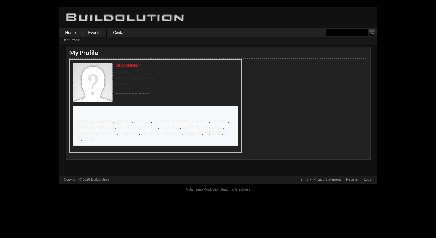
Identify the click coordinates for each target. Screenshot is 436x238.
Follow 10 (105, 127)
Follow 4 (142, 121)
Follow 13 (170, 127)
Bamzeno (196, 189)
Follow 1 (85, 121)
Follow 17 (107, 133)
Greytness (242, 189)
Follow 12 (148, 127)
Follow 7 (200, 121)
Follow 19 (150, 133)
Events (94, 32)
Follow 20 (172, 133)
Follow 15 (213, 127)
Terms (303, 179)
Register (352, 179)
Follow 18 (129, 133)
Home (70, 32)
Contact (119, 32)
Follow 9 (85, 127)
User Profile (71, 40)
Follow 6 (181, 121)
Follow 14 (191, 127)
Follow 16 (86, 133)
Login (368, 179)
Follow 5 (161, 121)
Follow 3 (123, 121)
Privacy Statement (327, 179)
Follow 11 (126, 127)
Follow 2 (104, 121)
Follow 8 (219, 121)
